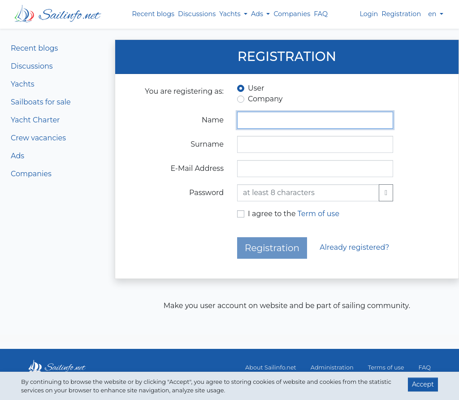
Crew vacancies (38, 138)
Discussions (197, 14)
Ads (17, 156)
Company (265, 99)
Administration (332, 367)
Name (213, 120)
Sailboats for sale (41, 102)
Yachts (23, 84)
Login (368, 14)
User (256, 88)
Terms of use (386, 367)
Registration (401, 14)
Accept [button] (423, 384)
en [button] (433, 14)
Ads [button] (258, 14)
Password (206, 192)
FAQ (321, 14)
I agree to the (293, 213)
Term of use (318, 213)
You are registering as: (184, 91)
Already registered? (354, 247)
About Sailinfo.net (270, 367)
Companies (291, 14)
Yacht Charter (35, 120)
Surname (207, 144)
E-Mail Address (197, 168)
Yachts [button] (230, 14)
